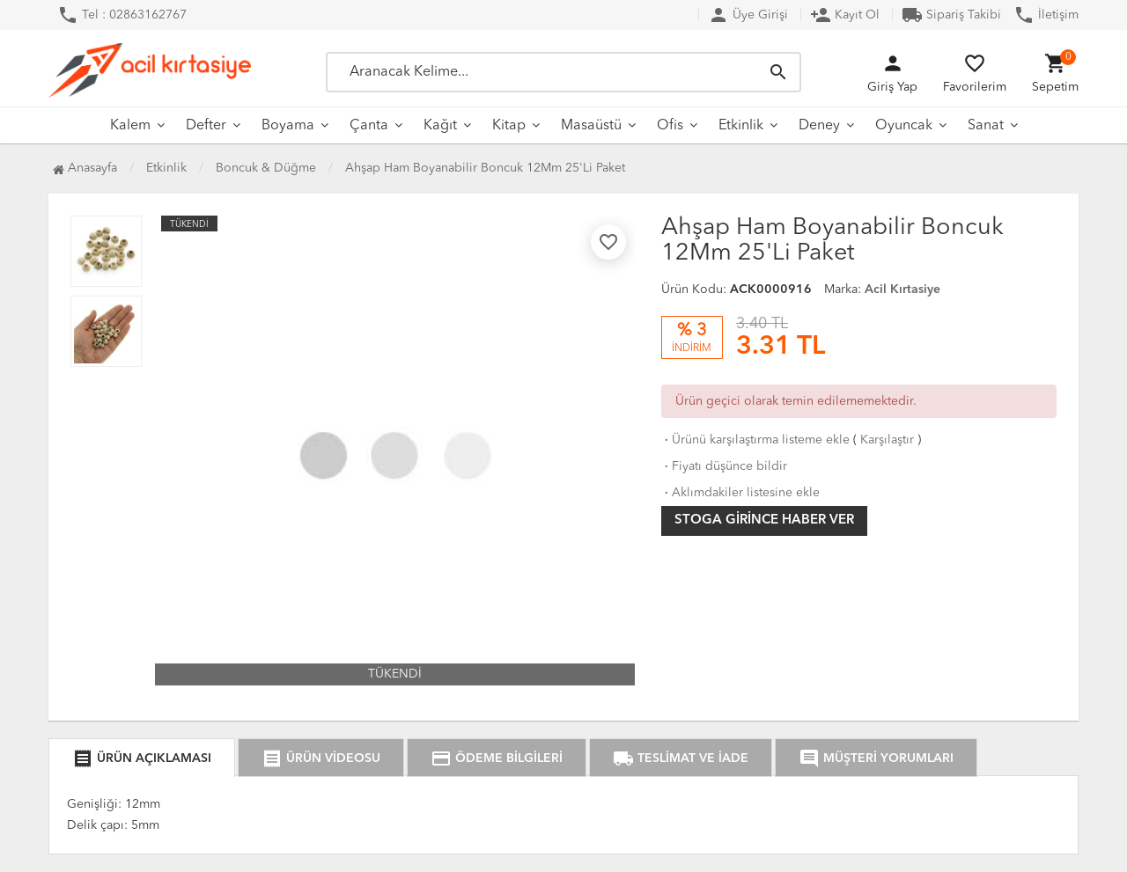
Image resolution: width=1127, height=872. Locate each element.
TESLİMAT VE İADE (680, 758)
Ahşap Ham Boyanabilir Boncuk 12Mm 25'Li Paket (485, 168)
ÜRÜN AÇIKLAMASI (141, 758)
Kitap (509, 126)
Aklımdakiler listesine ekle (740, 493)
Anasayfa (85, 168)
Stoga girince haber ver (764, 520)
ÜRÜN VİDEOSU (320, 758)
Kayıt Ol (845, 15)
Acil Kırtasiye (902, 289)
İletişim (1046, 15)
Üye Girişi (748, 15)
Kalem (130, 126)
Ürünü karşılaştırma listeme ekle (755, 440)
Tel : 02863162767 (122, 15)
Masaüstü (591, 126)
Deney (819, 126)
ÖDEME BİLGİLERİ (497, 758)
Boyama (287, 126)
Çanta (369, 126)
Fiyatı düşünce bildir (724, 466)
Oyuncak (903, 126)
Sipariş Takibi (951, 15)
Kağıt (440, 126)
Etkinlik (740, 126)
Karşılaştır (887, 440)
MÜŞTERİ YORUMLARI (876, 758)
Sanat (986, 126)
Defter (206, 126)
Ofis (670, 126)
